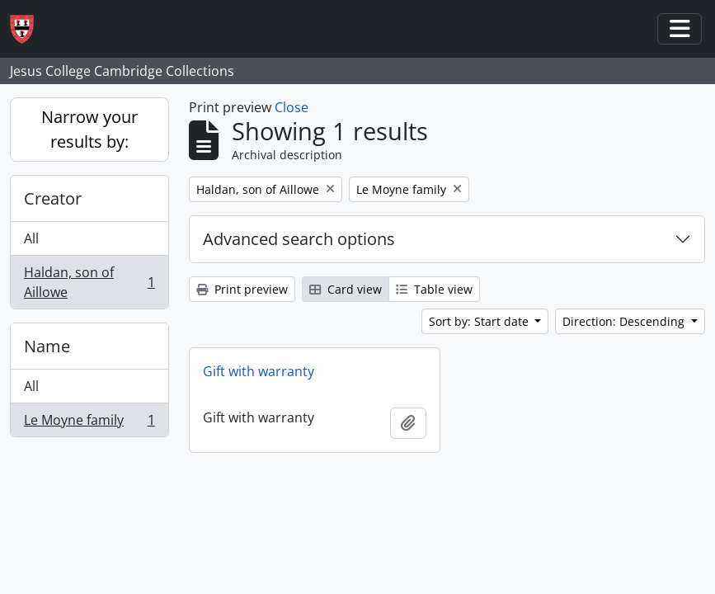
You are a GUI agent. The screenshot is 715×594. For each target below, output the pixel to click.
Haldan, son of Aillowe (89, 282)
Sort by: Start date (480, 321)
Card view (345, 289)
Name (47, 346)
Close (291, 107)
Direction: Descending (625, 321)
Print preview (242, 289)
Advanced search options (299, 239)
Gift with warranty (258, 371)
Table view (434, 289)
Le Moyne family (89, 423)
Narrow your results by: (89, 129)
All (31, 238)
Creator (53, 198)
